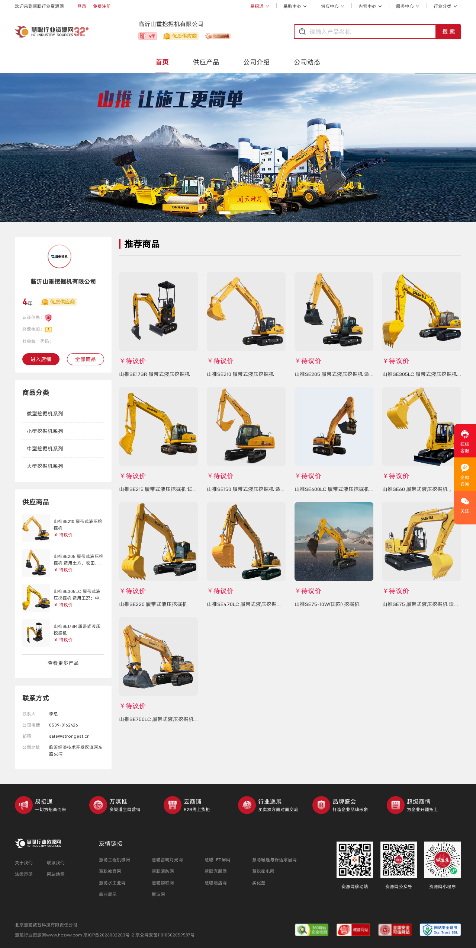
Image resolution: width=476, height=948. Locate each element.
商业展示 (108, 894)
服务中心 (407, 6)
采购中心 (295, 6)
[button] (63, 413)
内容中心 (370, 6)
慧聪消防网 (163, 871)
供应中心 (332, 6)
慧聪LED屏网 (218, 859)
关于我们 (24, 862)
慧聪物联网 (163, 882)
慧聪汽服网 (216, 871)
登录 (81, 6)
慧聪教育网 (110, 871)
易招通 (259, 6)
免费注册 (102, 6)
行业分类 (445, 6)
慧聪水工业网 (112, 882)
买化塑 (259, 882)
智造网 (158, 894)
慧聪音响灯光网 (167, 859)
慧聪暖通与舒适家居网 (274, 859)
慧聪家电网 (263, 871)
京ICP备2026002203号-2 (109, 934)
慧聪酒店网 (216, 882)
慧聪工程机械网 (114, 859)
